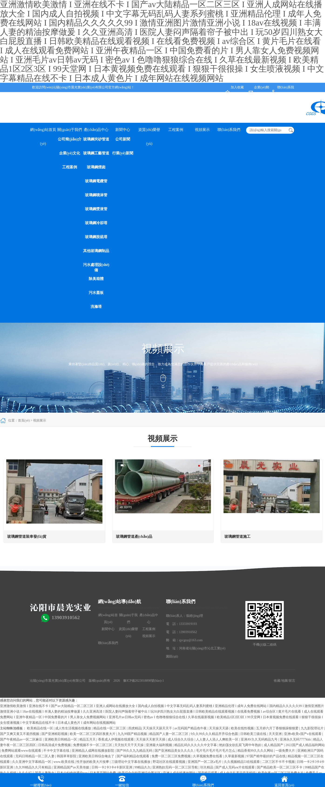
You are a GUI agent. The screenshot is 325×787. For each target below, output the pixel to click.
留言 (292, 680)
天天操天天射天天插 (151, 739)
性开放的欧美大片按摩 (93, 762)
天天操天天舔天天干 (158, 728)
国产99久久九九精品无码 (134, 750)
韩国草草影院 (67, 756)
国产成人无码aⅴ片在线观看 (235, 767)
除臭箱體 (96, 279)
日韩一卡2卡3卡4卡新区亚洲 (112, 767)
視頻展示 (202, 130)
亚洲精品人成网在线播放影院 (93, 750)
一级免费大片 (285, 750)
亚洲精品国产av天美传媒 (72, 767)
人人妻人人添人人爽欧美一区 (217, 739)
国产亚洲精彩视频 (54, 734)
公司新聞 (122, 139)
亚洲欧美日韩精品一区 (61, 739)
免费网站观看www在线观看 (21, 750)
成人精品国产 (274, 745)
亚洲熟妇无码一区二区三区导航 (175, 767)
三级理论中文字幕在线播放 (131, 762)
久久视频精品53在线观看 (242, 762)
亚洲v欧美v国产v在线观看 (303, 734)
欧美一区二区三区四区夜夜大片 (93, 734)
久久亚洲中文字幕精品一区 (32, 762)
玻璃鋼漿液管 (96, 209)
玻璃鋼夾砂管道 (96, 139)
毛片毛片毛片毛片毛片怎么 (216, 750)
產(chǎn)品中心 (96, 130)
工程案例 (69, 167)
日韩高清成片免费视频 (55, 745)
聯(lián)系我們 (228, 130)
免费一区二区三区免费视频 (172, 756)
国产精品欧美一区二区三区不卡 (280, 767)
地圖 (284, 680)
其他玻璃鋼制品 (96, 251)
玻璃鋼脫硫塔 (96, 237)
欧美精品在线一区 (40, 728)
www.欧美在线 (64, 762)
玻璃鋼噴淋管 (96, 195)
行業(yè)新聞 (122, 153)
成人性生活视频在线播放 (73, 728)
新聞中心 (122, 130)
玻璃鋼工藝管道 (96, 153)
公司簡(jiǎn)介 (69, 139)
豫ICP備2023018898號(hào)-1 (143, 680)
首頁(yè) (24, 420)
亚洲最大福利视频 (159, 745)
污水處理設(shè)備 (96, 267)
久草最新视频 (235, 756)
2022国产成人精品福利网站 (305, 745)
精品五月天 (88, 739)
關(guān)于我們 (69, 130)
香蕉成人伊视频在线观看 (116, 739)
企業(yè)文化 (69, 153)
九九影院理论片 (313, 728)
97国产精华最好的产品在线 (267, 756)
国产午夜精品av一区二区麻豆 (21, 739)
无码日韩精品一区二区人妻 (35, 756)
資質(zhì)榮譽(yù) (149, 132)
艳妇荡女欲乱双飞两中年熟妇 (240, 745)
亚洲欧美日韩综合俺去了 (96, 756)
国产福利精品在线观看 (133, 756)
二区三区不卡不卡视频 (279, 762)
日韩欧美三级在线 (253, 734)
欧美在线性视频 (243, 728)
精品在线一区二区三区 (110, 728)
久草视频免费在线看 (208, 756)
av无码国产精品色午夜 (191, 728)
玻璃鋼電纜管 (96, 181)
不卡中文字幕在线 (56, 750)
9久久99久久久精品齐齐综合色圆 (215, 734)
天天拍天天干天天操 (129, 745)
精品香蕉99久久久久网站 (255, 750)
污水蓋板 (96, 293)
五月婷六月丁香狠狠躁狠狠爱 (277, 728)
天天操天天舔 (219, 728)
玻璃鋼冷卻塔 (96, 223)
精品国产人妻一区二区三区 (169, 734)
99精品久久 (142, 767)
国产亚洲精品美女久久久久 (175, 750)
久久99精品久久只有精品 (33, 767)
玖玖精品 (207, 767)
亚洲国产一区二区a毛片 (205, 762)
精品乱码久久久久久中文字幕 (196, 745)
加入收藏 (237, 87)
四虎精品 (134, 728)
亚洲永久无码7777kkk (296, 739)
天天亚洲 (276, 734)
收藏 (277, 680)
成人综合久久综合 (181, 739)
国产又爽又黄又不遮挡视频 (20, 734)
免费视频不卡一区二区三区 (93, 745)
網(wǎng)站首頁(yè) (43, 132)
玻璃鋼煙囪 (96, 167)
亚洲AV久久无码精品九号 (259, 739)
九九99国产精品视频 (133, 734)
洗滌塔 (96, 307)
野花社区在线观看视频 (169, 762)
